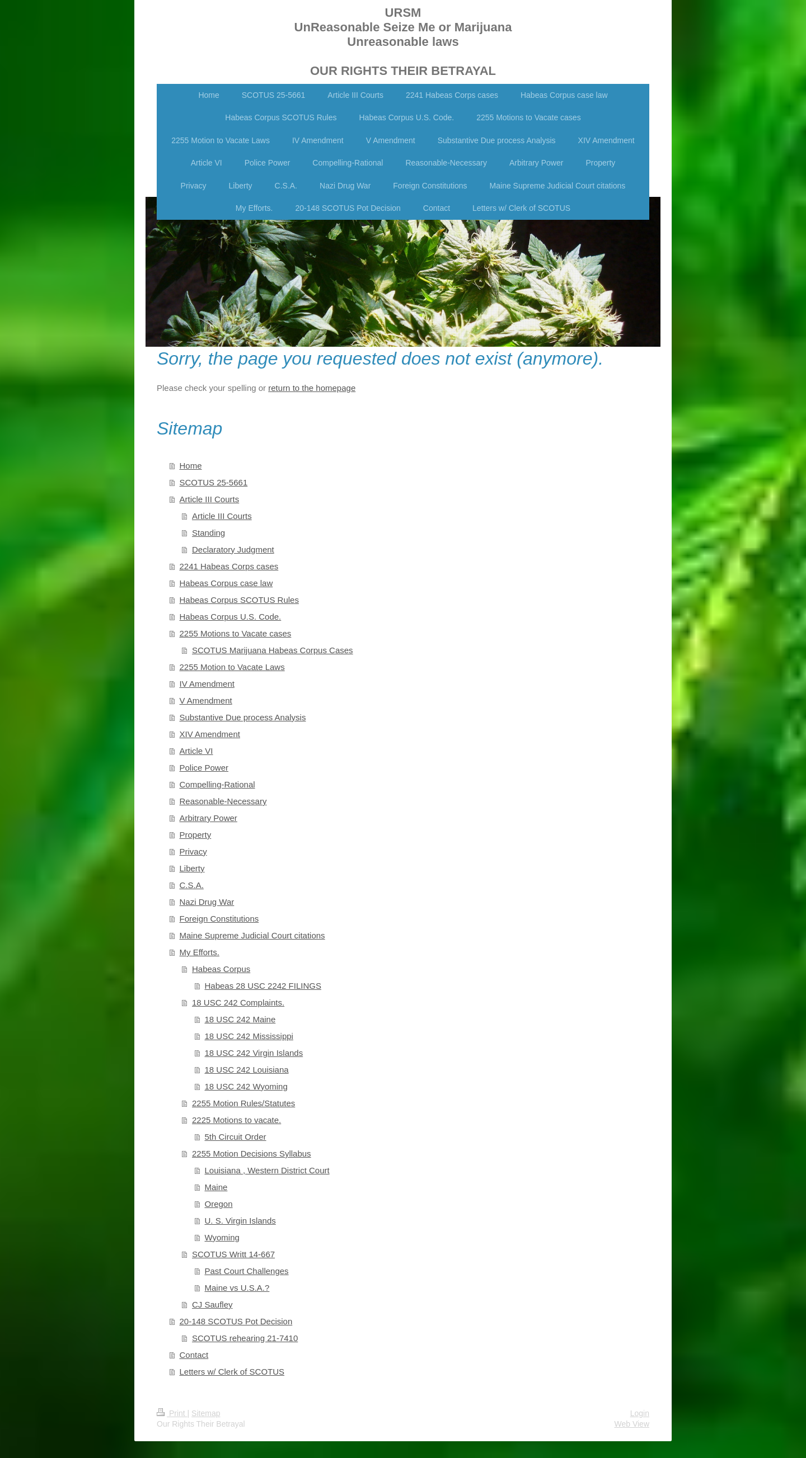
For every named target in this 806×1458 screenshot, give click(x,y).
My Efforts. (199, 952)
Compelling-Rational (217, 784)
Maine (216, 1187)
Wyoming (222, 1237)
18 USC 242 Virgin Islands (254, 1053)
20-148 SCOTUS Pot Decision (236, 1321)
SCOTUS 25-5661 (214, 482)
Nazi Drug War (207, 902)
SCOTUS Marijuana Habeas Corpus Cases (272, 650)
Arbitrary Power (208, 818)
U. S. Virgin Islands (240, 1220)
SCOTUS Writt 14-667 (233, 1254)
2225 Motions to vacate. (236, 1120)
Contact (194, 1355)
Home (191, 465)
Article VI (196, 751)
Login (639, 1413)
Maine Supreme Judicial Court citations (252, 935)
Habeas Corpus (221, 969)
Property (196, 834)
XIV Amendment (210, 734)
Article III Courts (210, 499)
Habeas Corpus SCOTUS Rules (239, 600)
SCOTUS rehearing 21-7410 (245, 1338)
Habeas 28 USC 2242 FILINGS (263, 985)
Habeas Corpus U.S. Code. (231, 616)
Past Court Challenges (247, 1271)
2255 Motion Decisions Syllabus (251, 1153)
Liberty (192, 868)
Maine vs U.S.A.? (237, 1287)
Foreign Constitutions (219, 918)
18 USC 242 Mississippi (249, 1036)
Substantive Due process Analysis (243, 717)
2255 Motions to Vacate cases (236, 633)
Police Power (204, 767)
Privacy (193, 851)
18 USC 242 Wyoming (246, 1086)
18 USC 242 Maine (240, 1019)
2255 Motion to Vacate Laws (232, 667)
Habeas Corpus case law (226, 583)
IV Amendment (207, 683)
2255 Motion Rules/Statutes (243, 1103)
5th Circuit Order (235, 1136)
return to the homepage (311, 388)
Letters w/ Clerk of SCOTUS (232, 1371)
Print (172, 1413)
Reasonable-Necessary (223, 801)
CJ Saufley (212, 1304)
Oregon (219, 1204)
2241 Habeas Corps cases (229, 566)
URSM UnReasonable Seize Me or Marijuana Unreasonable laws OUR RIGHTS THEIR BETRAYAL (403, 42)
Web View (631, 1423)
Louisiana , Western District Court (267, 1170)
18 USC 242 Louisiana (247, 1069)
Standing (208, 532)
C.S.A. (192, 885)
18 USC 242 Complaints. (238, 1002)
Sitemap (205, 1413)
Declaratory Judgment (233, 549)
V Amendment (206, 700)
